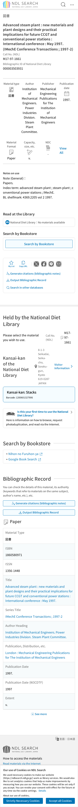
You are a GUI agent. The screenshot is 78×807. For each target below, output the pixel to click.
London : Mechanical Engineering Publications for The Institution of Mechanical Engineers (37, 655)
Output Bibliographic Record (26, 280)
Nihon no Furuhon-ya (25, 453)
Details (42, 790)
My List (11, 264)
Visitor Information (64, 366)
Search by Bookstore (39, 244)
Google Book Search (24, 459)
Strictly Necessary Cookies (23, 801)
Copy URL (23, 264)
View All (63, 150)
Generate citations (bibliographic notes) (33, 274)
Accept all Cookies (60, 801)
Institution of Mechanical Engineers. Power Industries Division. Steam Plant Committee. (35, 634)
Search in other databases (24, 287)
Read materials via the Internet (21, 763)
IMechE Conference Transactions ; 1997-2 (33, 616)
